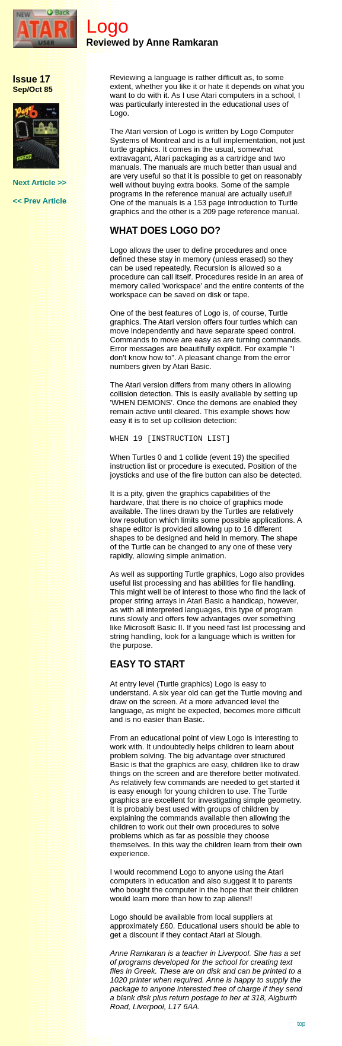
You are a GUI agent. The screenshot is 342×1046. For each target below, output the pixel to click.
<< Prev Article (40, 200)
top (301, 1023)
